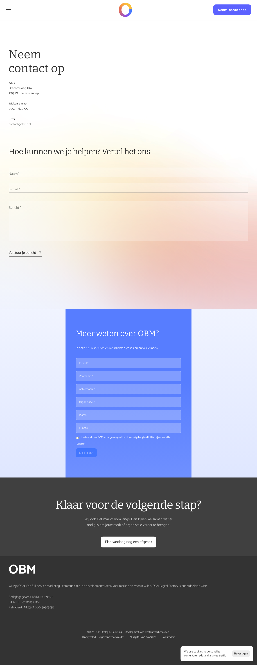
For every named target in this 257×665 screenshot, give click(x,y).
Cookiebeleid (168, 637)
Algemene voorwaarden (111, 637)
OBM (24, 570)
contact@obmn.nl (20, 124)
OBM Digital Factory (165, 586)
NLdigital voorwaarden (143, 637)
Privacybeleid (89, 637)
